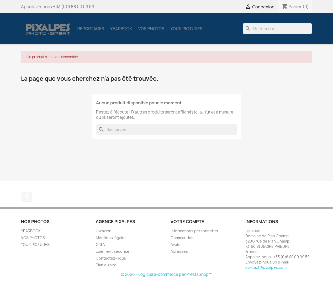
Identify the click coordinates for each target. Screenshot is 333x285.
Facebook (27, 197)
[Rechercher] (277, 28)
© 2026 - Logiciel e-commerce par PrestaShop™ (166, 274)
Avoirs (176, 244)
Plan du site (106, 264)
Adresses (179, 251)
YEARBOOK (121, 28)
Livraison (104, 230)
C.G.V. (101, 244)
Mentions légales (111, 237)
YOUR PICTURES (186, 28)
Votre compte (187, 221)
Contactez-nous (111, 258)
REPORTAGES (90, 28)
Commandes (182, 237)
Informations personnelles (194, 230)
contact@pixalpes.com (266, 267)
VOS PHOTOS (151, 28)
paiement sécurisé (112, 251)
